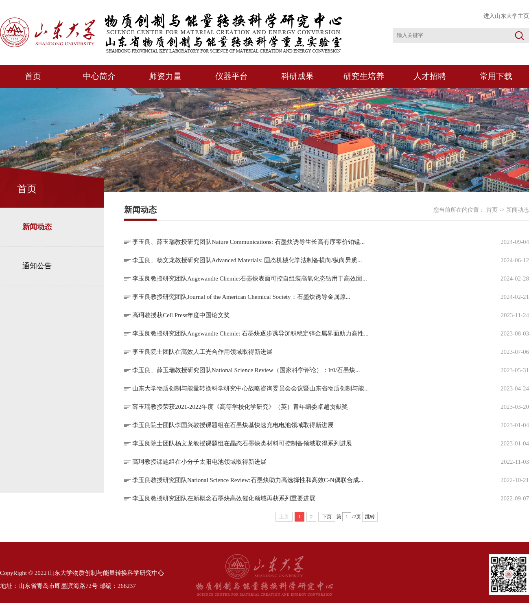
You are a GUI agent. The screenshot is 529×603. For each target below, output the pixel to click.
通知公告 (37, 266)
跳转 (370, 517)
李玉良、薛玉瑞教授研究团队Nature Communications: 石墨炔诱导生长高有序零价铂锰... (248, 242)
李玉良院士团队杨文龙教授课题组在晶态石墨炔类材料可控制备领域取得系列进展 (242, 443)
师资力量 (165, 76)
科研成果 (297, 76)
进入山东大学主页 (506, 16)
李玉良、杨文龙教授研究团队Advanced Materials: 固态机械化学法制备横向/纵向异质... (247, 260)
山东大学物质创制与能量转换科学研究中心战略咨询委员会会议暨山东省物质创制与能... (250, 388)
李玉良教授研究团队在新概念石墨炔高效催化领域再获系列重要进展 (223, 498)
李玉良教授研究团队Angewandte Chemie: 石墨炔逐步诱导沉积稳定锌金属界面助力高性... (250, 333)
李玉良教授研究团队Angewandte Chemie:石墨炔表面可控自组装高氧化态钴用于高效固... (249, 278)
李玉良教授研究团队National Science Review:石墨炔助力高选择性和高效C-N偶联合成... (247, 480)
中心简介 (99, 76)
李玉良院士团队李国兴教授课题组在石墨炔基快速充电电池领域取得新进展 (233, 425)
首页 (33, 76)
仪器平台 (231, 76)
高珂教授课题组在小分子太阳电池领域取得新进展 (199, 461)
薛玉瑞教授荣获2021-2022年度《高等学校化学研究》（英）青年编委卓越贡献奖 (240, 406)
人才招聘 (429, 76)
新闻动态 (37, 227)
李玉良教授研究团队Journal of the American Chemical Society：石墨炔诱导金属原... (241, 297)
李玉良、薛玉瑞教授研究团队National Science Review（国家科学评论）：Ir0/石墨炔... (246, 370)
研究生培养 (363, 76)
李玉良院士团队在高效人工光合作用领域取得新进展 (202, 352)
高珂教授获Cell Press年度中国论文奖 (181, 315)
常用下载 (496, 76)
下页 (327, 517)
